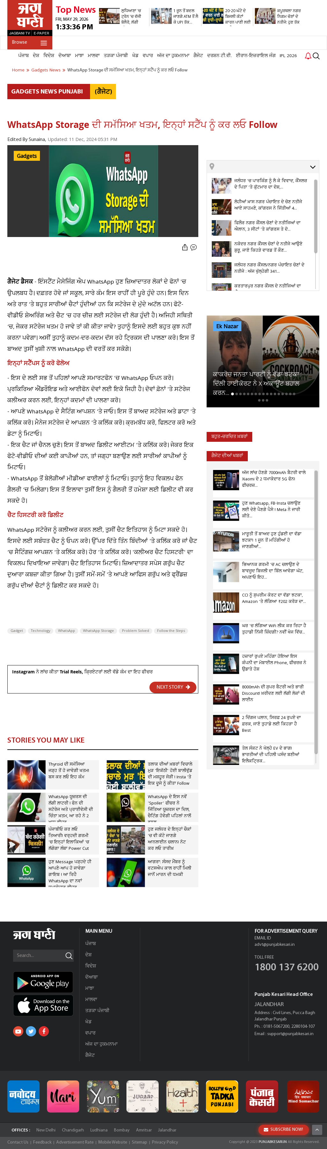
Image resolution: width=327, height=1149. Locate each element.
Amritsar (144, 1130)
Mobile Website (112, 1142)
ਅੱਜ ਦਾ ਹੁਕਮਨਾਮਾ (173, 56)
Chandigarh (73, 1130)
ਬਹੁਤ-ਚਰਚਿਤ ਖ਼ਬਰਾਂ (229, 436)
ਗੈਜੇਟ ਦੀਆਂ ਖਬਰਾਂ (227, 456)
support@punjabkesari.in (290, 1034)
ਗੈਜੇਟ (198, 56)
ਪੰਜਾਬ (23, 56)
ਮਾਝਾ (79, 56)
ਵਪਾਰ (148, 56)
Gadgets (27, 156)
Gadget (17, 631)
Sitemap (139, 1142)
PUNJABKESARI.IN (273, 1142)
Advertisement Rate (75, 1142)
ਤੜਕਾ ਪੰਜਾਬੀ (116, 56)
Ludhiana (99, 1130)
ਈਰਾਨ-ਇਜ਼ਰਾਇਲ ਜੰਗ (256, 56)
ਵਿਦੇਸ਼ (48, 56)
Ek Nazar (227, 326)
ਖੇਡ (135, 56)
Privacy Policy (165, 1142)
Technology (40, 631)
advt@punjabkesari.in (275, 944)
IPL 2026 (288, 56)
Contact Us (17, 1142)
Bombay (122, 1130)
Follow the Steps (171, 631)
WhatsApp (66, 631)
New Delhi (46, 1130)
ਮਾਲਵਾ (94, 56)
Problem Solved (135, 631)
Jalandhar (167, 1130)
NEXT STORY (173, 687)
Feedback (42, 1142)
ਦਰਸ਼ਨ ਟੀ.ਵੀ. (219, 56)
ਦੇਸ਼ (36, 56)
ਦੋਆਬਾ (64, 56)
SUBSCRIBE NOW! (283, 1129)
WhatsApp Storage (98, 631)
